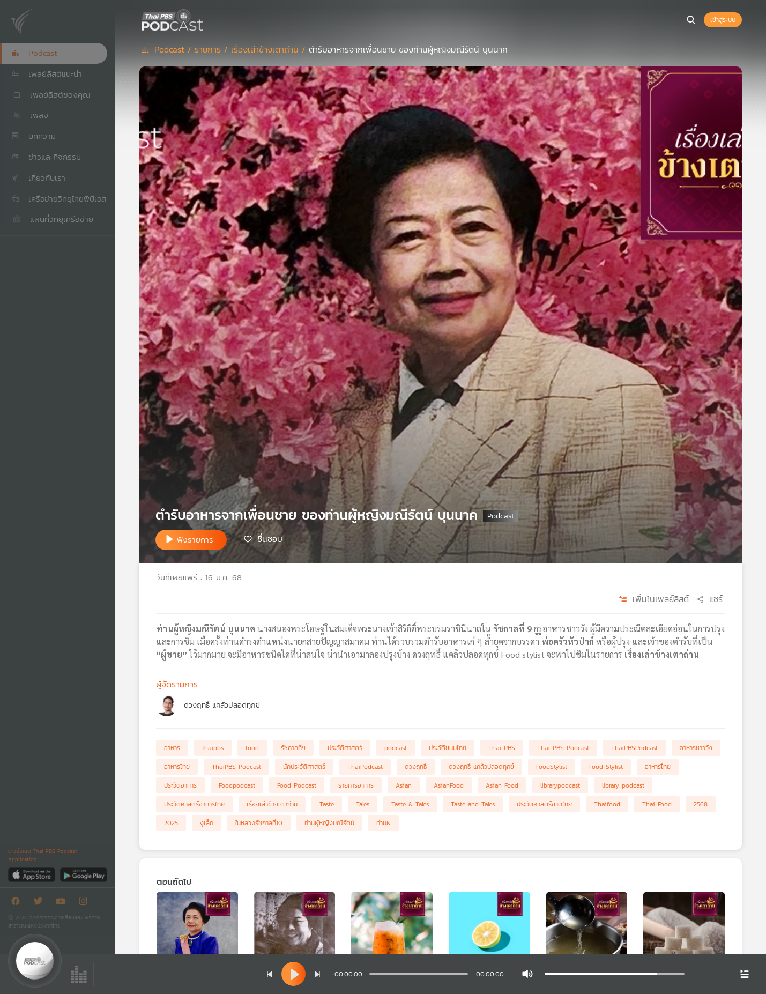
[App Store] (32, 874)
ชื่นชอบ (269, 538)
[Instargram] (86, 903)
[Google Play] (83, 874)
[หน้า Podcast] (206, 18)
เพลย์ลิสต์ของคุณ (51, 94)
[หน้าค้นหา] (691, 20)
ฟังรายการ (195, 539)
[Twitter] (41, 903)
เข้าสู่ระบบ (722, 20)
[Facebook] (18, 903)
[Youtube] (63, 903)
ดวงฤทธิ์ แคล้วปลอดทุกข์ (222, 705)
